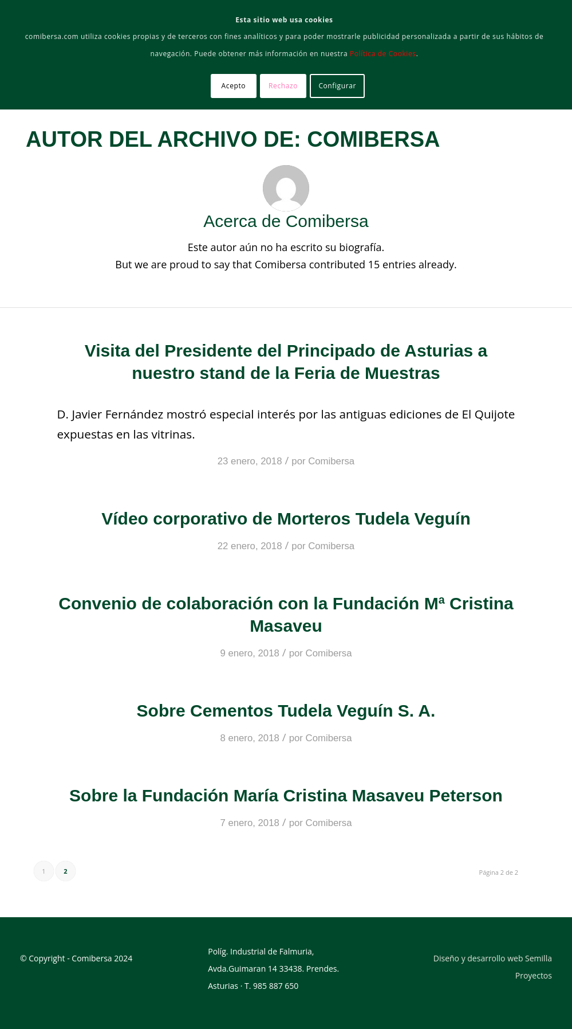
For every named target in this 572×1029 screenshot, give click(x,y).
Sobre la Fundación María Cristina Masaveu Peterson (286, 795)
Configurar (337, 86)
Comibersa (331, 461)
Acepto (234, 86)
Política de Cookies (383, 53)
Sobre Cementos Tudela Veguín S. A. (286, 710)
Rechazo (283, 86)
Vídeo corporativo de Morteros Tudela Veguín (286, 518)
